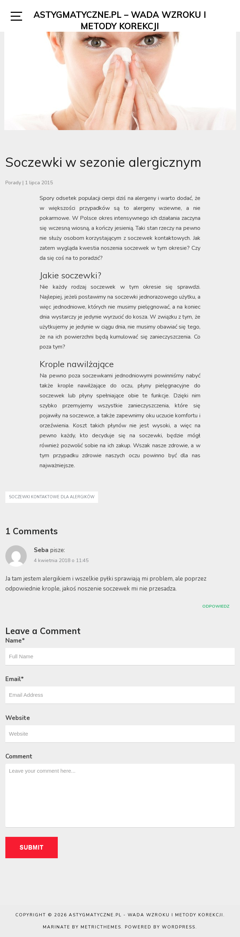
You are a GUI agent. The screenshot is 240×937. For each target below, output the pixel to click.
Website (17, 718)
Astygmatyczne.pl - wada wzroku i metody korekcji (146, 915)
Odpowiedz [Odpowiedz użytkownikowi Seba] (215, 606)
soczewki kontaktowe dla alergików (52, 497)
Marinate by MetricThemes (82, 927)
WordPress (178, 927)
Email (14, 679)
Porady (13, 182)
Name (15, 641)
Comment (18, 756)
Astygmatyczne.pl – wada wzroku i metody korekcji (120, 20)
